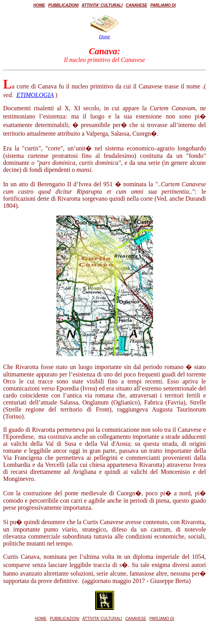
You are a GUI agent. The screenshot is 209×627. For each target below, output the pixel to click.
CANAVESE (136, 5)
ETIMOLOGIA (35, 95)
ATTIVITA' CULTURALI (102, 5)
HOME (39, 5)
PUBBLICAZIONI (63, 5)
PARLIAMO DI (163, 5)
